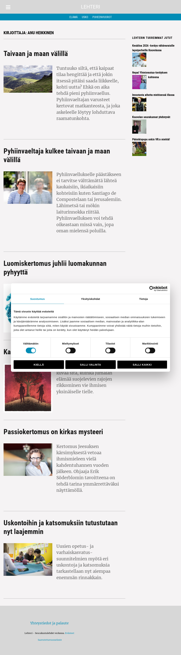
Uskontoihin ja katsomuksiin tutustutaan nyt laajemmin (61, 527)
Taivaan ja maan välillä (36, 53)
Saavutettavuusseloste (49, 640)
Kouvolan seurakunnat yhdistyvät (151, 117)
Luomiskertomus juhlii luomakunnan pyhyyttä (55, 267)
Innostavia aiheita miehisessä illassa (153, 95)
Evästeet (69, 633)
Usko (85, 17)
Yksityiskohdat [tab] (90, 298)
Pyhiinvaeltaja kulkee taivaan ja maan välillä (57, 155)
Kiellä (39, 364)
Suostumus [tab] (37, 298)
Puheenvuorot (102, 17)
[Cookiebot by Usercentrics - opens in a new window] (151, 288)
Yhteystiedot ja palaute (49, 623)
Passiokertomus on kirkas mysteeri (53, 431)
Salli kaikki (142, 364)
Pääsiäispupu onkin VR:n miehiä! (151, 139)
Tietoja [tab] (143, 298)
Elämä (73, 17)
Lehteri (90, 7)
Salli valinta (90, 364)
